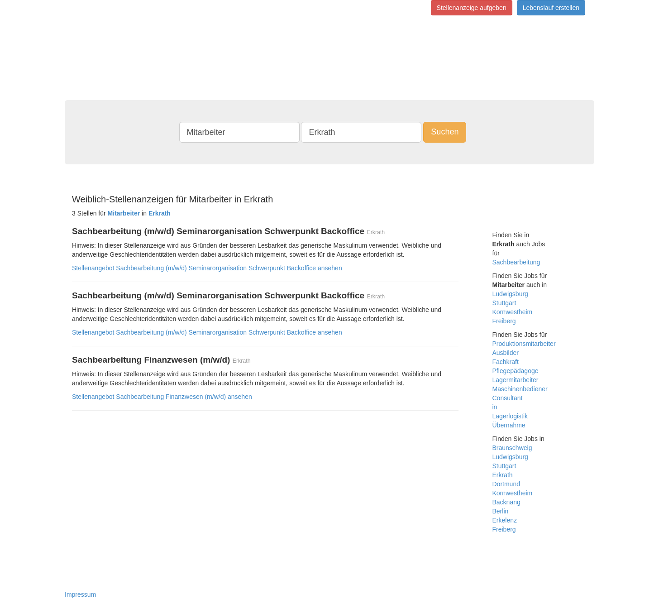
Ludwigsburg (510, 293)
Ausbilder (505, 352)
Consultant (507, 398)
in (494, 407)
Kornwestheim (512, 312)
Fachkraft (505, 361)
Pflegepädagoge (515, 370)
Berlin (500, 511)
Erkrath (502, 475)
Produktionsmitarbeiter (524, 343)
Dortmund (506, 484)
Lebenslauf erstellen (551, 7)
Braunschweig (512, 447)
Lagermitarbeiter (515, 379)
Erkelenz (504, 520)
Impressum (80, 594)
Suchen (444, 131)
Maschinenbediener (520, 389)
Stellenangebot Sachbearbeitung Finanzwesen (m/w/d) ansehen (162, 396)
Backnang (506, 502)
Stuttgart (504, 303)
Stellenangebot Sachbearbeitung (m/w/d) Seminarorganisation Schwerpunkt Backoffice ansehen (207, 268)
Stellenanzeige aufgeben (471, 7)
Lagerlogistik (510, 416)
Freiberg (504, 321)
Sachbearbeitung (516, 262)
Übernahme (508, 425)
